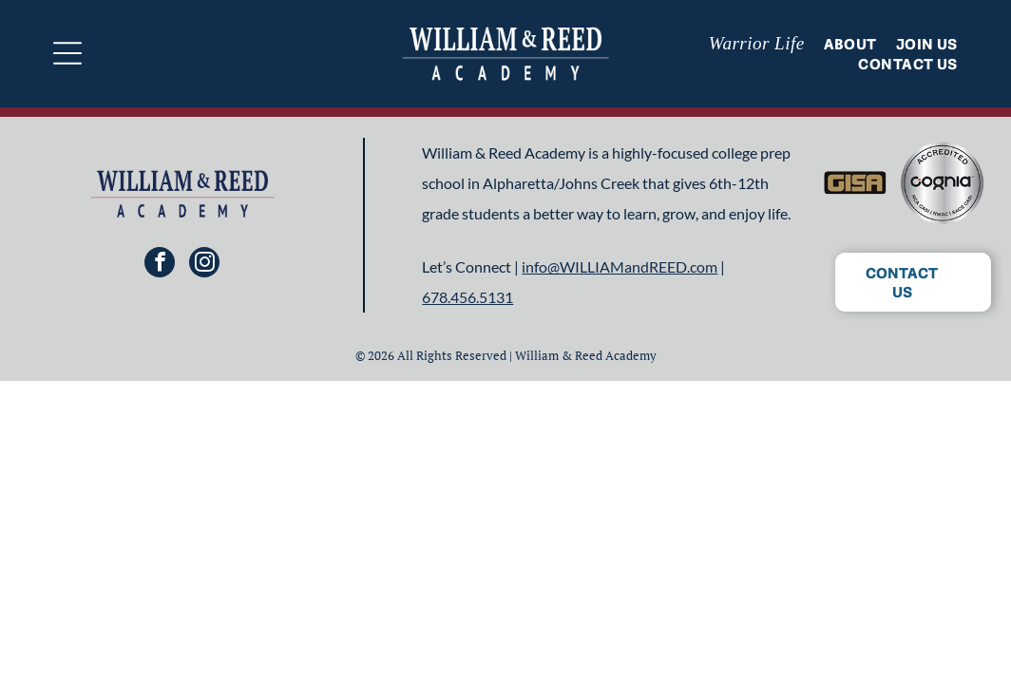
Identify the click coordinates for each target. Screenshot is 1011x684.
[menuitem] (747, 43)
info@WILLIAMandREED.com (619, 266)
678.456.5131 (467, 297)
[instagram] (204, 264)
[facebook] (159, 264)
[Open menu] (67, 53)
